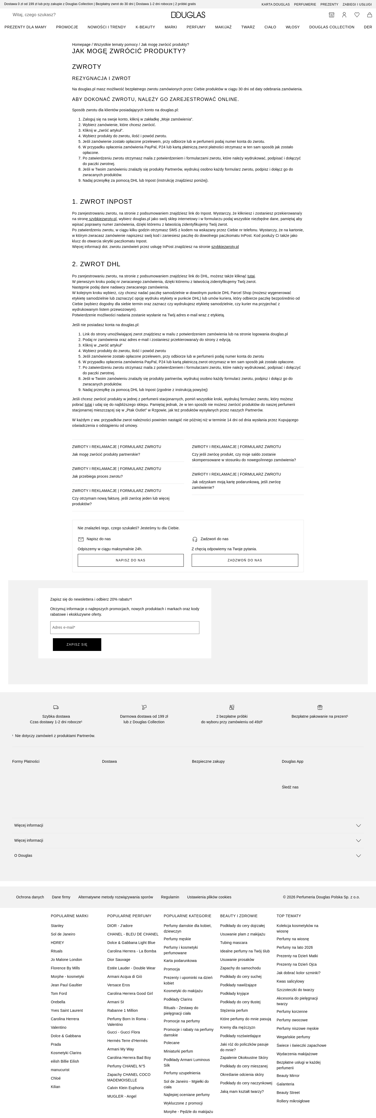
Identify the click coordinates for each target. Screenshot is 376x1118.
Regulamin (170, 897)
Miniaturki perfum (178, 1051)
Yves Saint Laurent (67, 1010)
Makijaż (223, 27)
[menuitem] (28, 27)
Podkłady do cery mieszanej (244, 1066)
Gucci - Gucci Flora (123, 1032)
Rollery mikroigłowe (293, 1101)
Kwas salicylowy (290, 981)
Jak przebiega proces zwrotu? (97, 476)
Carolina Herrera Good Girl (130, 993)
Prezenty (329, 4)
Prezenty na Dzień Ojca (297, 964)
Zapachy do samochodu (240, 968)
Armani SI (115, 1002)
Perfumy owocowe (292, 1020)
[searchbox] (51, 15)
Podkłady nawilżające (238, 985)
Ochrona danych (30, 897)
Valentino (58, 1027)
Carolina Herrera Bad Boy (129, 1057)
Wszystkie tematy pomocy (116, 44)
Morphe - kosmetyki (67, 976)
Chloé (56, 1078)
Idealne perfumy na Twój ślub (245, 951)
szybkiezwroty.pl (102, 219)
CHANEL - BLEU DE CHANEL (133, 934)
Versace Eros (118, 985)
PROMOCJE (67, 27)
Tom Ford (59, 993)
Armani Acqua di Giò (124, 976)
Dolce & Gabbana (66, 1036)
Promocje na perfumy (182, 1021)
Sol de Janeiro (63, 934)
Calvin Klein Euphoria (125, 1088)
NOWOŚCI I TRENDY (107, 27)
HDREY (57, 942)
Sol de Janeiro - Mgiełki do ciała (186, 1084)
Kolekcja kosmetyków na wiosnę (297, 928)
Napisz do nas (130, 560)
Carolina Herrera (65, 1019)
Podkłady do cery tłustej (240, 1002)
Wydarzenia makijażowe (297, 1054)
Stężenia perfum (234, 1010)
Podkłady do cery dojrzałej (242, 926)
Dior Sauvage (118, 959)
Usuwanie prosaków (237, 959)
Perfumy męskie (177, 939)
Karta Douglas (276, 4)
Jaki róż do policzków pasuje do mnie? (244, 1047)
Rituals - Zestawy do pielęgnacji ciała (181, 1010)
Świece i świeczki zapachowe (301, 1045)
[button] (188, 825)
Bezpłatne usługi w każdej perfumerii (298, 1065)
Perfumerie (305, 4)
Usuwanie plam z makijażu (242, 934)
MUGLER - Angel (121, 1096)
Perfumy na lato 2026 (295, 947)
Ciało (270, 27)
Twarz (248, 27)
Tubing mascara (233, 942)
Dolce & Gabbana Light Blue (131, 942)
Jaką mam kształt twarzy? (242, 1091)
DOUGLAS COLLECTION (332, 27)
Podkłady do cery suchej (241, 976)
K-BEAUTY (145, 27)
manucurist (60, 1070)
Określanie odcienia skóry (242, 1074)
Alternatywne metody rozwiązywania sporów (115, 897)
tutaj (251, 276)
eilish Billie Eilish (65, 1061)
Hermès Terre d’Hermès (127, 1041)
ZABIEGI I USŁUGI (357, 4)
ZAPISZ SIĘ (77, 644)
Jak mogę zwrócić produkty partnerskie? (106, 454)
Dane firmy (61, 897)
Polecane (172, 1043)
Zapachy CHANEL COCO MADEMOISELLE (129, 1077)
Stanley (57, 926)
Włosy (293, 27)
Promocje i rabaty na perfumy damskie (188, 1032)
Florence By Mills (65, 968)
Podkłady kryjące (234, 993)
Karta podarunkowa (180, 961)
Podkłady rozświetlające (240, 1036)
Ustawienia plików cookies (209, 897)
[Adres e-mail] (124, 627)
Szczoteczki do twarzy (295, 990)
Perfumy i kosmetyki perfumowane (181, 950)
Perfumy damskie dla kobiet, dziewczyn (188, 928)
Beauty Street (288, 1092)
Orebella (58, 1002)
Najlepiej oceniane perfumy (187, 1095)
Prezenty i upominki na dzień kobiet (188, 980)
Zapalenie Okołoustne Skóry (244, 1057)
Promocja (172, 969)
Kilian (55, 1087)
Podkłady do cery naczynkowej (246, 1083)
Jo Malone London (66, 959)
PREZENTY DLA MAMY (25, 27)
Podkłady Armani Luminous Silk (187, 1062)
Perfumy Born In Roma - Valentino (127, 1022)
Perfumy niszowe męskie (298, 1028)
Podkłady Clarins (178, 999)
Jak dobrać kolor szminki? (298, 973)
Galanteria (285, 1084)
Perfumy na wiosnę (293, 939)
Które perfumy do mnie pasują (245, 1019)
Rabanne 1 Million (122, 1010)
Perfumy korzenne (292, 1011)
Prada (56, 1044)
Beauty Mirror (288, 1075)
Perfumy (196, 27)
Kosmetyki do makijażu (183, 991)
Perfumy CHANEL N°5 (126, 1066)
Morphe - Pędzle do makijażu (188, 1112)
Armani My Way (120, 1049)
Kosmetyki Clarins (66, 1053)
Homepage (81, 44)
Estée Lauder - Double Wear (131, 968)
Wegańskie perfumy (293, 1037)
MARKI (171, 27)
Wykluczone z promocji (183, 1103)
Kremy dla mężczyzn (237, 1027)
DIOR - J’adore (120, 926)
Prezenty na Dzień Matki (297, 956)
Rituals (56, 951)
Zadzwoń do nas (245, 560)
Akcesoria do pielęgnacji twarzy (297, 1001)
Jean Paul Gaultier (66, 985)
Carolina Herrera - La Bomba (131, 951)
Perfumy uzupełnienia (182, 1073)
